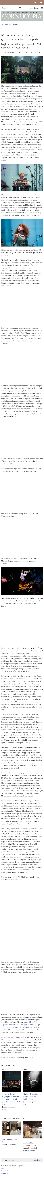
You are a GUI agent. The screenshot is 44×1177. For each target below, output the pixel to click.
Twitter (4, 1168)
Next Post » (37, 1160)
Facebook (4, 1171)
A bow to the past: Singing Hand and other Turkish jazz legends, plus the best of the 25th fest (11, 1099)
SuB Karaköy (28, 1143)
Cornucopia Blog (9, 24)
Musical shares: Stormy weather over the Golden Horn (32, 1096)
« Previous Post (8, 1160)
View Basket (34, 8)
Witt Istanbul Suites (9, 1139)
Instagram (5, 1173)
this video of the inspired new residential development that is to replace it (21, 1024)
